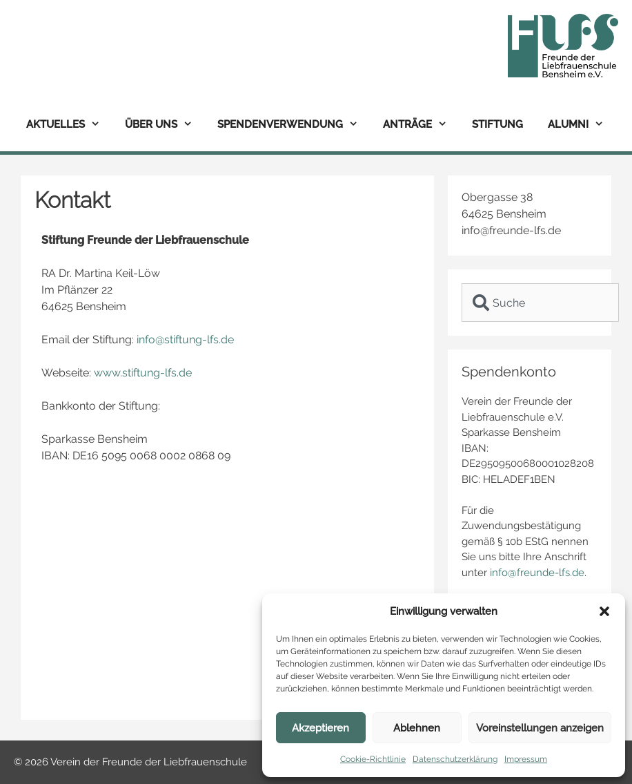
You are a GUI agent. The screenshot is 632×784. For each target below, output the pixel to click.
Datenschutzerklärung (455, 759)
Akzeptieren (320, 728)
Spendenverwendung (294, 124)
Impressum (525, 759)
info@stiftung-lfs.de (185, 339)
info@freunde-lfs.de (537, 572)
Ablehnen (416, 728)
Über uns (165, 124)
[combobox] (540, 302)
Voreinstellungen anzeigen (540, 728)
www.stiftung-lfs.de (143, 372)
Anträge (421, 124)
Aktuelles (69, 124)
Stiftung (497, 124)
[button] (604, 611)
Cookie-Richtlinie (373, 759)
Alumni (582, 124)
